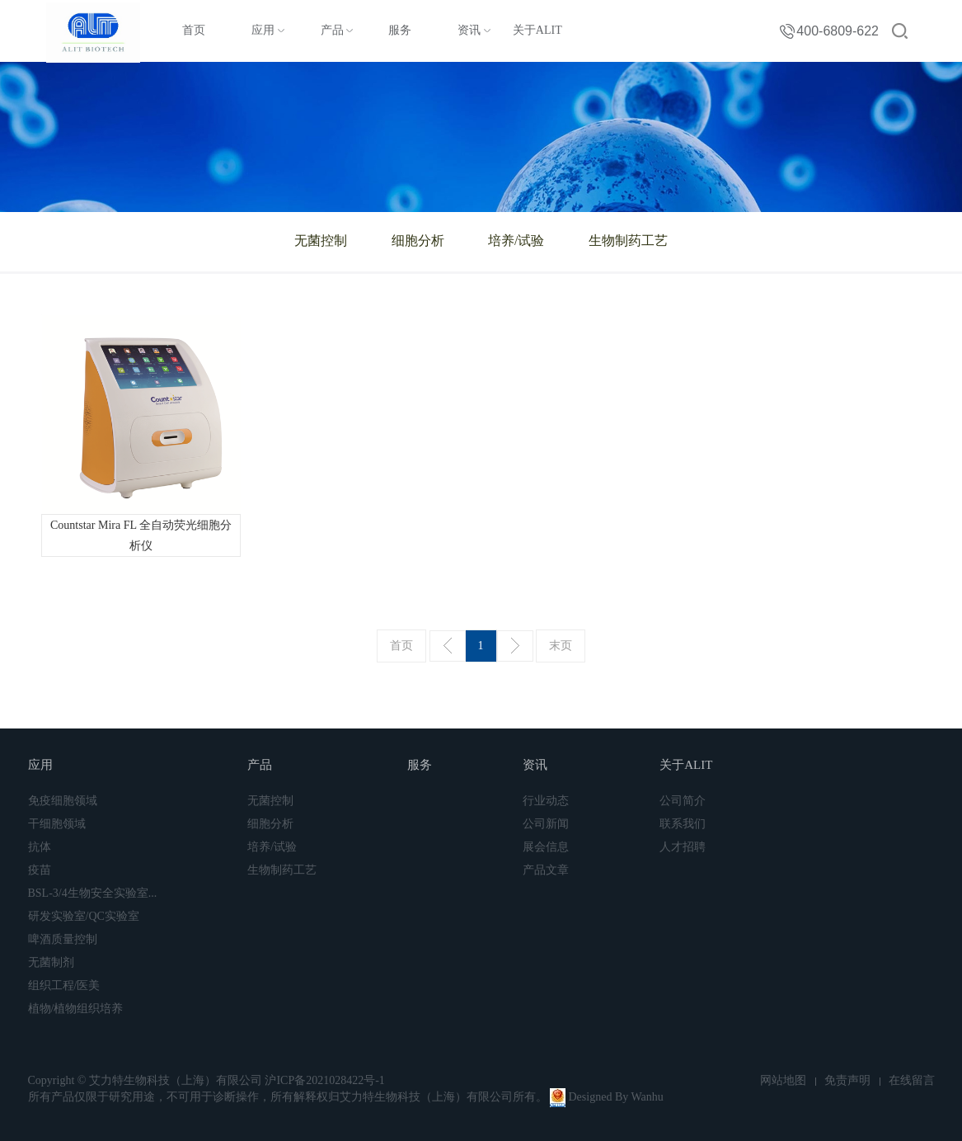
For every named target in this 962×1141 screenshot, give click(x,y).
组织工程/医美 (64, 985)
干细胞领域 (57, 824)
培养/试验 (516, 240)
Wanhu (647, 1097)
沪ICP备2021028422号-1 (324, 1080)
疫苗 (39, 870)
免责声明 (847, 1080)
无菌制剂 (51, 962)
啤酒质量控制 (62, 939)
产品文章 (546, 870)
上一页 (447, 646)
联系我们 (682, 824)
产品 (332, 30)
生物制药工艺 (628, 240)
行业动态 (546, 800)
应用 (263, 30)
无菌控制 (320, 240)
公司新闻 (546, 824)
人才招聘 (682, 847)
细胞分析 (418, 240)
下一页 (515, 646)
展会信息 (546, 847)
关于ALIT (537, 30)
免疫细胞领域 (62, 800)
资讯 (469, 30)
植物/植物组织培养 (76, 1008)
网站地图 (783, 1080)
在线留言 (912, 1080)
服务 (399, 30)
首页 (193, 30)
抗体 (39, 847)
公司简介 (682, 800)
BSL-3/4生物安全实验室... (92, 893)
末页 (560, 645)
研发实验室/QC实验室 (83, 916)
